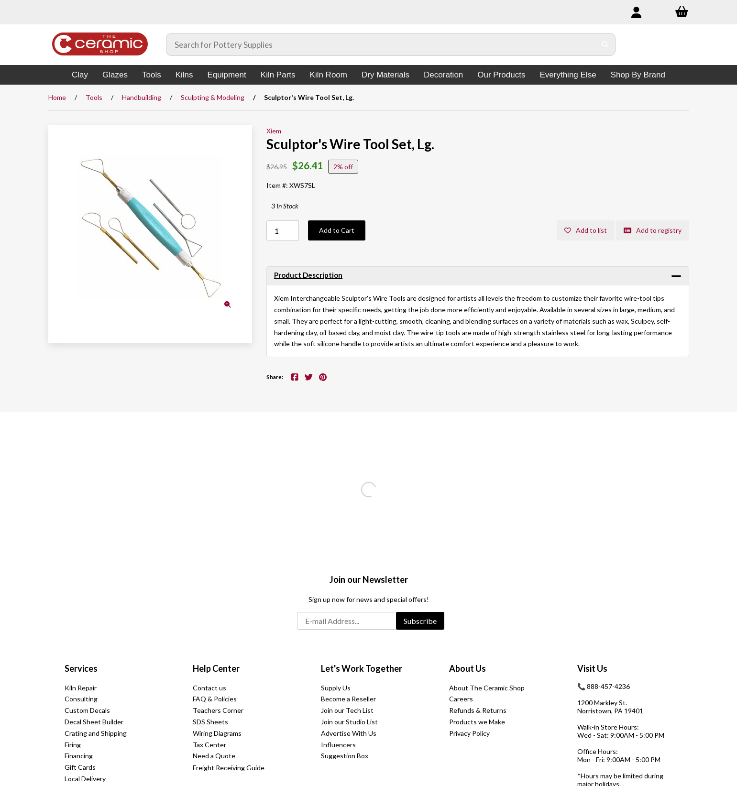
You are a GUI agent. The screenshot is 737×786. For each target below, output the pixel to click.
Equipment (227, 74)
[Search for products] (381, 44)
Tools (151, 74)
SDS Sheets (210, 722)
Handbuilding (141, 97)
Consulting (81, 699)
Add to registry (653, 230)
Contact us (209, 688)
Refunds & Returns (477, 710)
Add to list (585, 230)
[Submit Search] (605, 44)
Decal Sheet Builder (94, 722)
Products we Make (477, 722)
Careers (461, 699)
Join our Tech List (347, 710)
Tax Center (209, 745)
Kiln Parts (278, 74)
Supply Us (336, 688)
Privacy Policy (469, 733)
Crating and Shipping (96, 733)
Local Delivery (85, 779)
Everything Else (567, 74)
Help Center (216, 668)
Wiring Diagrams (217, 733)
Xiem (273, 131)
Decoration (443, 74)
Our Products (501, 74)
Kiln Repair (81, 688)
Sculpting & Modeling (212, 97)
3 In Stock (284, 206)
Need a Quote (214, 756)
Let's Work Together (361, 668)
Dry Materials (385, 74)
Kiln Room (328, 74)
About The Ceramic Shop (487, 688)
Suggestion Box (344, 756)
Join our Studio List (349, 722)
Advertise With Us (348, 733)
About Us (467, 668)
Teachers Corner (218, 710)
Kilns (184, 74)
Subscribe (420, 620)
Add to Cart (336, 230)
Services (81, 668)
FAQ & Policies (215, 699)
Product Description (308, 275)
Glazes (115, 74)
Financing (79, 756)
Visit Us (592, 668)
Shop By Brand (638, 74)
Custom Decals (87, 710)
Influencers (338, 745)
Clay (80, 74)
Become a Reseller (348, 699)
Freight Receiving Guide (228, 768)
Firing (73, 745)
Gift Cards (80, 767)
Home (57, 97)
